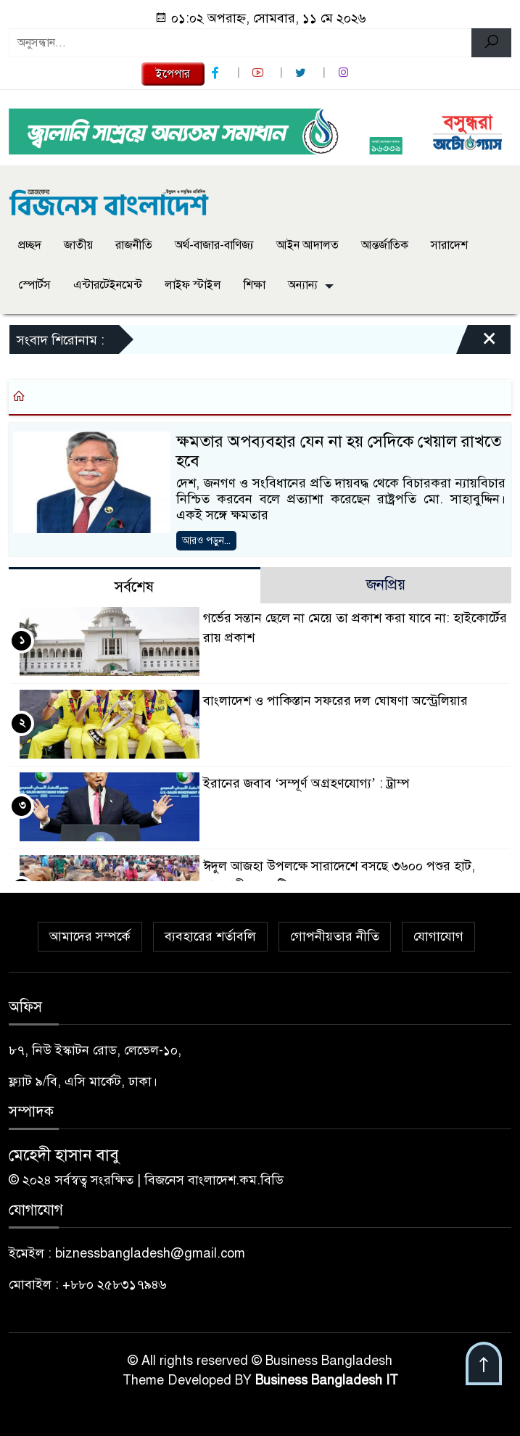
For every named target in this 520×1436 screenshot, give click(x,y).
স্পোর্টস (34, 285)
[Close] (476, 343)
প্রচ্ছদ (29, 245)
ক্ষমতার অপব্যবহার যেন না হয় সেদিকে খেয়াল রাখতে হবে (338, 451)
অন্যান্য (303, 285)
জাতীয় (78, 245)
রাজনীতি (133, 245)
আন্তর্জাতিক (384, 245)
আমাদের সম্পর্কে (90, 936)
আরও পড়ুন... (206, 541)
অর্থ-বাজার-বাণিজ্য (214, 245)
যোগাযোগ (438, 936)
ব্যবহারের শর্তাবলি (210, 936)
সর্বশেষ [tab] (134, 587)
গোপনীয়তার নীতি (334, 936)
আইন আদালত (307, 245)
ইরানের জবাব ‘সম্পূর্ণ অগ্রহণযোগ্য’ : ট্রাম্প (306, 783)
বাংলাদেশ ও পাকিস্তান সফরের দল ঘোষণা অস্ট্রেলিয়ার (335, 701)
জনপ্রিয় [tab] (385, 585)
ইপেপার (173, 74)
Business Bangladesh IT (326, 1380)
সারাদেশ (449, 245)
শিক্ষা (254, 285)
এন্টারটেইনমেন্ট (107, 285)
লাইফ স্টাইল (193, 285)
